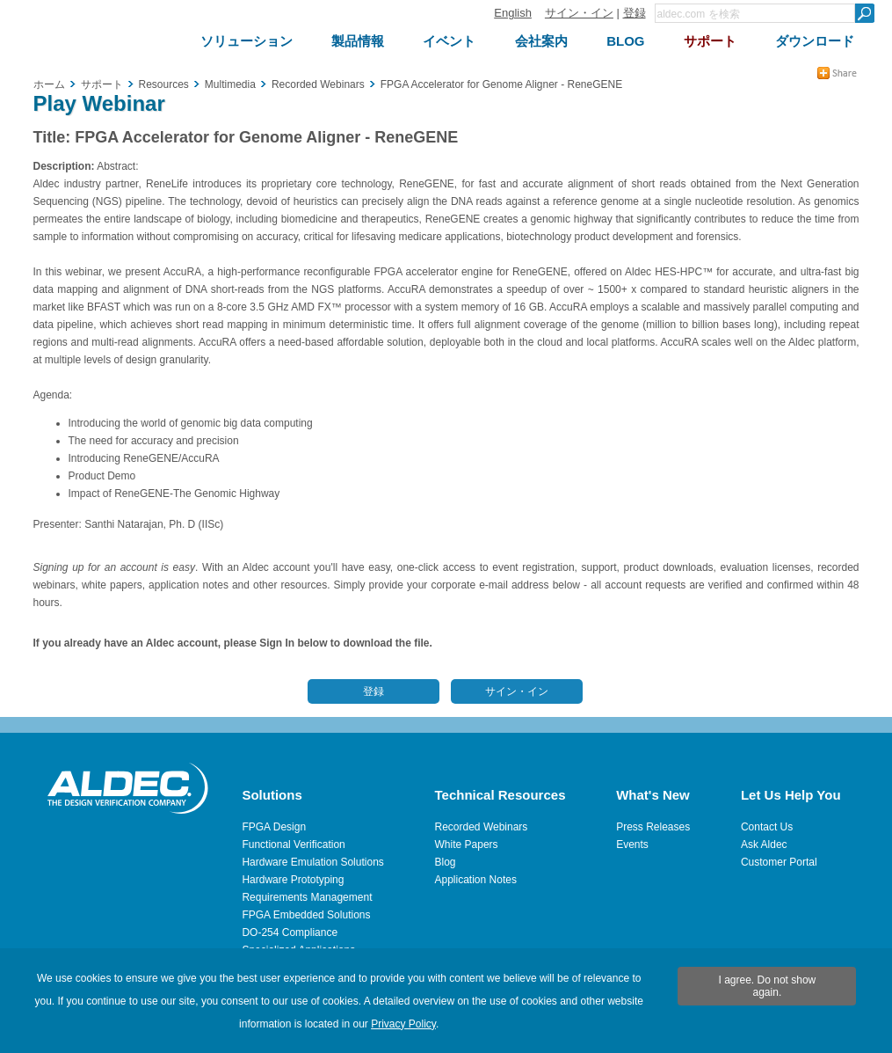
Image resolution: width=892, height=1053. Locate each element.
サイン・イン (579, 12)
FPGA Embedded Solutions (306, 915)
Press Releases (653, 827)
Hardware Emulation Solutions (312, 862)
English (513, 12)
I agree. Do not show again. (767, 986)
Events (632, 844)
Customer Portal (779, 862)
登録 (634, 12)
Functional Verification (293, 844)
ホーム (49, 84)
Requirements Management (307, 897)
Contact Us (767, 827)
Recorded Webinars (481, 827)
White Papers (466, 844)
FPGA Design (274, 827)
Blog (445, 862)
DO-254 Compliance (289, 932)
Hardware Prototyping (293, 880)
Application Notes (476, 880)
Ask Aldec (764, 844)
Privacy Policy (403, 1024)
